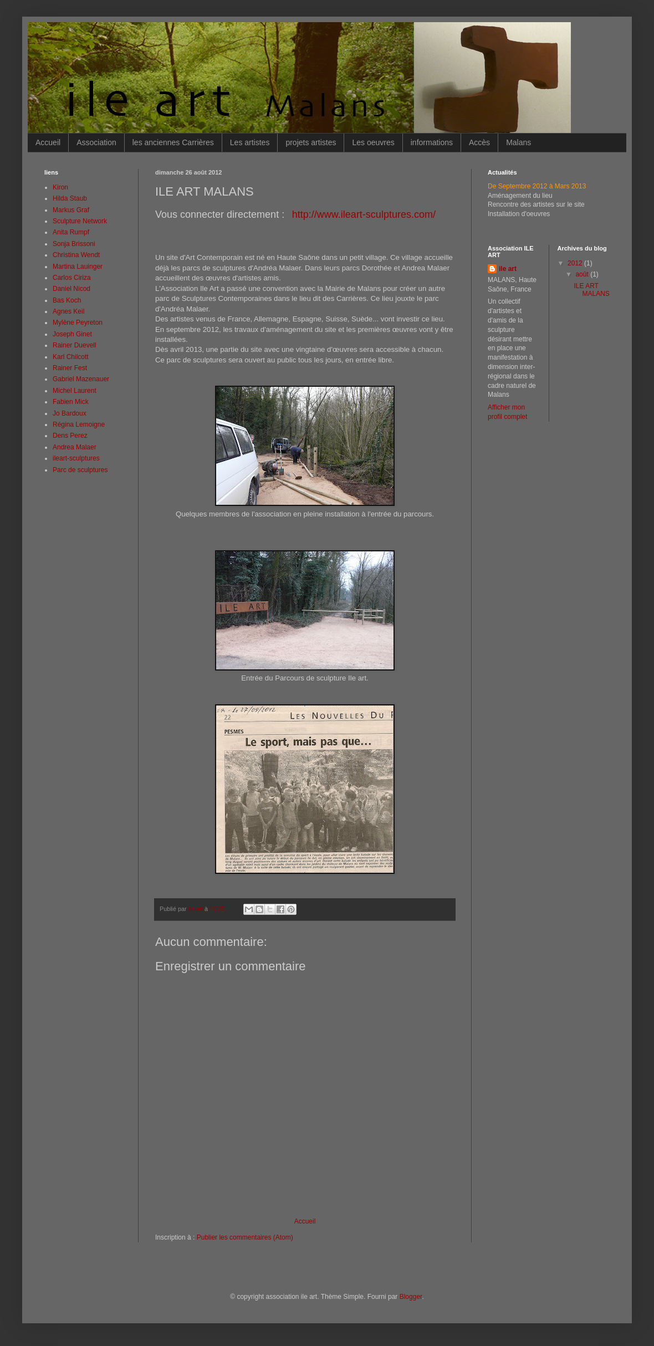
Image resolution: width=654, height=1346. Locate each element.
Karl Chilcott (71, 357)
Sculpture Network (80, 221)
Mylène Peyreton (78, 322)
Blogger (411, 1297)
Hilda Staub (70, 198)
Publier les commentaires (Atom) (245, 1237)
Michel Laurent (74, 391)
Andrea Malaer (74, 447)
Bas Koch (67, 300)
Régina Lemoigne (79, 424)
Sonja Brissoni (74, 244)
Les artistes (250, 142)
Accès (479, 142)
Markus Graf (71, 210)
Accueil (47, 142)
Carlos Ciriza (72, 278)
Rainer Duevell (74, 345)
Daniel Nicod (71, 289)
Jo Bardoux (69, 413)
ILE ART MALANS (591, 290)
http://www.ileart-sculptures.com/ (364, 214)
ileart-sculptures (76, 458)
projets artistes (310, 142)
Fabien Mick (71, 402)
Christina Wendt (76, 255)
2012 (576, 263)
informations (432, 142)
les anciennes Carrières (173, 142)
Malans (518, 142)
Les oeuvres (373, 142)
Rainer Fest (70, 368)
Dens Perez (70, 435)
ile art (508, 269)
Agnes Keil (68, 311)
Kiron (60, 187)
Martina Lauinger (78, 266)
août (582, 274)
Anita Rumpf (71, 232)
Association (96, 142)
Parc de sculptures (80, 470)
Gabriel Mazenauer (81, 379)
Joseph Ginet (72, 334)
